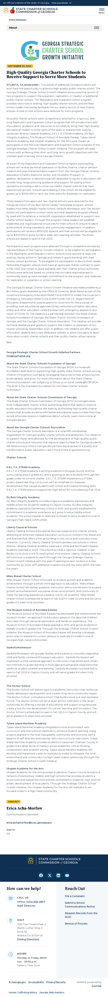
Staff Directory (26, 905)
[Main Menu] (100, 10)
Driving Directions (28, 939)
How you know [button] (60, 3)
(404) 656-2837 (35, 902)
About (13, 27)
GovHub (97, 986)
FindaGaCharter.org (18, 356)
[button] (96, 27)
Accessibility (36, 982)
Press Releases (17, 19)
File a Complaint (75, 896)
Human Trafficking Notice (23, 992)
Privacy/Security (56, 982)
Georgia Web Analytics (52, 992)
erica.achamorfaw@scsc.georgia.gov (29, 822)
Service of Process (76, 923)
